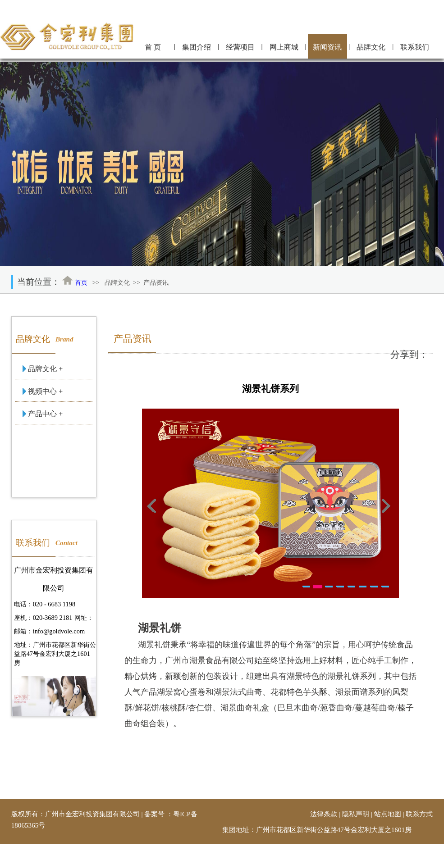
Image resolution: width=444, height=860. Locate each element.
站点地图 (387, 814)
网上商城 (284, 47)
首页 (81, 282)
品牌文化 (371, 47)
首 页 (153, 47)
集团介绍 (196, 47)
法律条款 (323, 814)
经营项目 (240, 47)
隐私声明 (355, 814)
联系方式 (419, 814)
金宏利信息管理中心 (402, 850)
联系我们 (414, 47)
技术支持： (355, 850)
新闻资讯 (327, 47)
